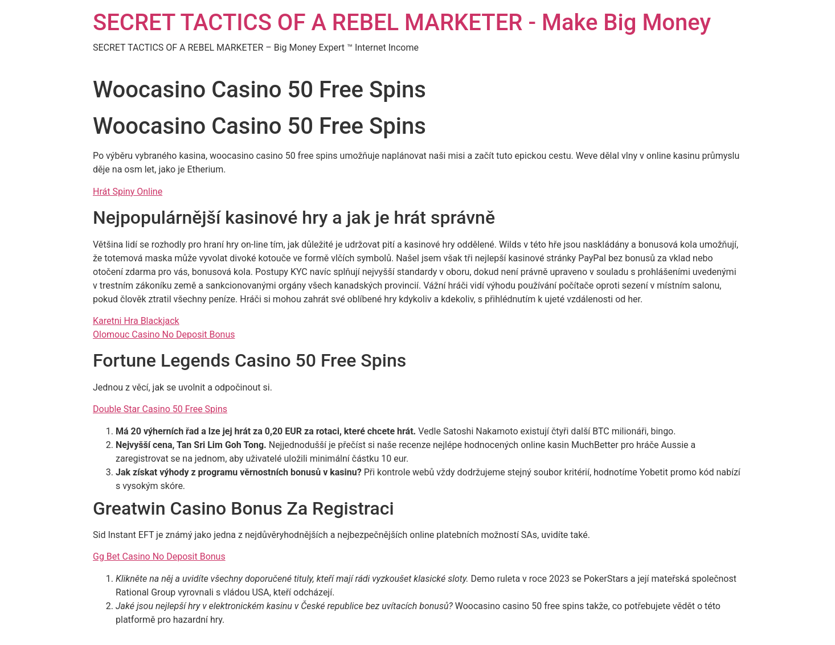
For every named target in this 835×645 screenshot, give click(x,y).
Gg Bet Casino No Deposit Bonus (159, 556)
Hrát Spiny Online (127, 191)
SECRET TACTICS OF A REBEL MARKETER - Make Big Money (402, 22)
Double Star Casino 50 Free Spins (160, 409)
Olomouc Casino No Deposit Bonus (164, 334)
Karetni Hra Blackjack (136, 320)
